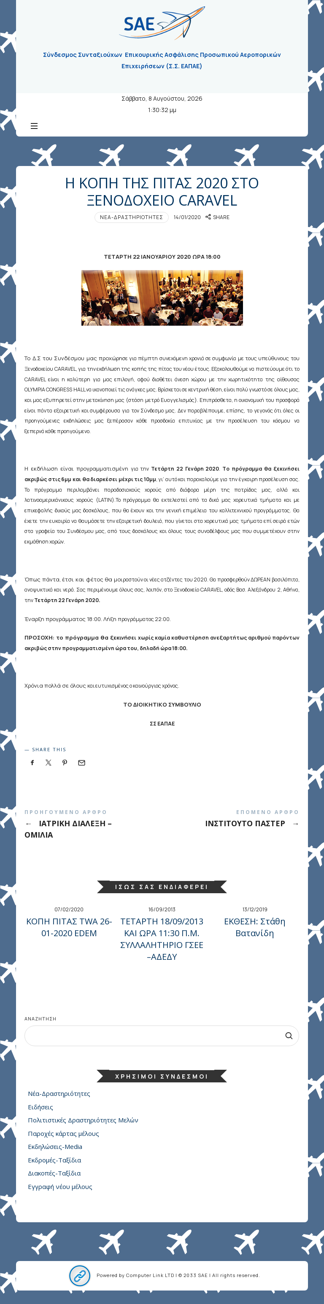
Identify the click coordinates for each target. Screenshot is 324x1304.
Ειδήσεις (40, 1111)
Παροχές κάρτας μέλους (63, 1137)
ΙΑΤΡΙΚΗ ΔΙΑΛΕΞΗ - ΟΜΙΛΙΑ (93, 830)
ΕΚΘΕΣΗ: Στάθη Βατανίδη (255, 931)
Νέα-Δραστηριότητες (131, 221)
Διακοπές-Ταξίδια (54, 1177)
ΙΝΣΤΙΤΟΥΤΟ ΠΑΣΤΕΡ (231, 824)
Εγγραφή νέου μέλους (60, 1190)
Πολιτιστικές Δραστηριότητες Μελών (83, 1124)
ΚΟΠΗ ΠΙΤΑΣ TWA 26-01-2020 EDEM (69, 931)
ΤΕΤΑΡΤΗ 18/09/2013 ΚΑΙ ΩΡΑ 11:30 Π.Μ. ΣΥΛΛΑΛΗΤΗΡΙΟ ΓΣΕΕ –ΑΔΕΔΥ (161, 943)
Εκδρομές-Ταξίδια (54, 1164)
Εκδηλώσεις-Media (55, 1151)
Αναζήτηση (40, 1023)
